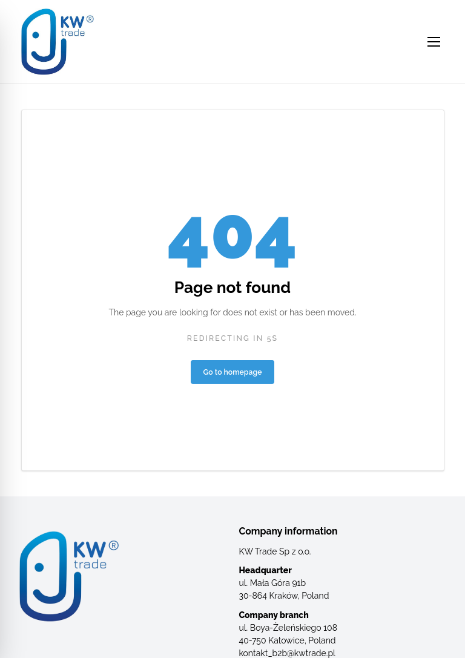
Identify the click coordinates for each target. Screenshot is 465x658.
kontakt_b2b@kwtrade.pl (287, 653)
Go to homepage (232, 372)
